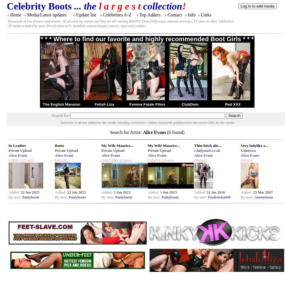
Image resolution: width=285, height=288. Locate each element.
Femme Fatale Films (147, 104)
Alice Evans (18, 155)
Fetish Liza (104, 104)
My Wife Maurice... (117, 145)
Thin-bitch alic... (207, 145)
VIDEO (14, 160)
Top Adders (149, 14)
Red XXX (233, 104)
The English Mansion (61, 104)
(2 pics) (125, 160)
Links (206, 14)
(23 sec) (166, 160)
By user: (15, 197)
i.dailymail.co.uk (207, 150)
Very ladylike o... (254, 145)
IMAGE (61, 160)
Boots (59, 145)
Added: (15, 192)
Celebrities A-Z (117, 14)
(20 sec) (27, 160)
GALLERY (110, 160)
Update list (86, 14)
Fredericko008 (219, 197)
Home (16, 14)
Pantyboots (30, 197)
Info (192, 14)
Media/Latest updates (46, 14)
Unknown (248, 150)
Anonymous (263, 197)
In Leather (17, 145)
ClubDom (190, 104)
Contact (175, 14)
